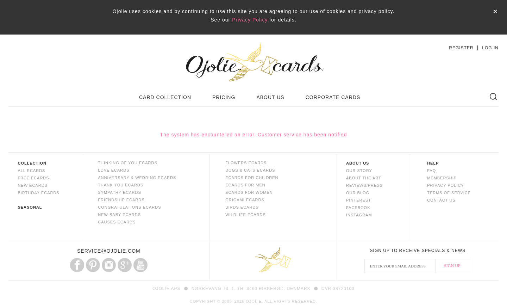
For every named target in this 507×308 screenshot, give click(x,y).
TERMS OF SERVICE (449, 193)
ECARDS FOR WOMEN (249, 192)
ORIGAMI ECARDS (244, 200)
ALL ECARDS (31, 170)
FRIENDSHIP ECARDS (121, 200)
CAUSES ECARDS (117, 222)
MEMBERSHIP (442, 178)
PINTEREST (358, 200)
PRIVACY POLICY (445, 185)
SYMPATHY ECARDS (119, 192)
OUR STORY (359, 170)
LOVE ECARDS (113, 170)
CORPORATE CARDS (333, 97)
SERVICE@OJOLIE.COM (108, 251)
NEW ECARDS (33, 185)
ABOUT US (270, 97)
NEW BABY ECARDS (119, 214)
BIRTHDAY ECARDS (38, 193)
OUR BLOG (357, 193)
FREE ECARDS (33, 178)
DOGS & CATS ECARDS (250, 170)
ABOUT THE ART (363, 178)
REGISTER (461, 47)
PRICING (223, 97)
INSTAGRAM (359, 215)
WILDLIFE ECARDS (245, 214)
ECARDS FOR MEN (245, 185)
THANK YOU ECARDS (120, 185)
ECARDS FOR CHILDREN (251, 177)
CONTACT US (441, 200)
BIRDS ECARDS (242, 207)
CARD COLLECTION (165, 97)
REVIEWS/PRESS (364, 185)
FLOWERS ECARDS (246, 163)
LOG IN (490, 47)
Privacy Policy (250, 20)
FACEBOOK (358, 207)
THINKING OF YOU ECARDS (127, 163)
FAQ (431, 170)
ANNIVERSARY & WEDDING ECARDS (137, 177)
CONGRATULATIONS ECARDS (129, 207)
